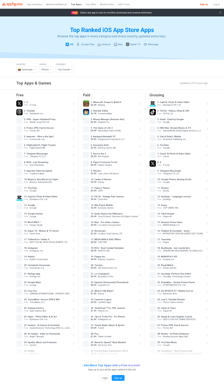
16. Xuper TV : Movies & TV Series (41, 230)
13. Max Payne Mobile (102, 205)
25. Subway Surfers (34, 308)
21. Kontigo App (32, 273)
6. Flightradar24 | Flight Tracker (40, 145)
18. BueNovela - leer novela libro (173, 248)
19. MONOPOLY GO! (167, 256)
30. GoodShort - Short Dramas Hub (174, 351)
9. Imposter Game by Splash (38, 170)
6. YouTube (163, 145)
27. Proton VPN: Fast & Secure (172, 325)
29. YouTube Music (167, 342)
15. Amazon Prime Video (169, 222)
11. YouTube (30, 188)
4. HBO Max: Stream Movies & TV (174, 128)
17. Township (164, 239)
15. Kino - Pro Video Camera (105, 222)
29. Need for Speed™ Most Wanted (108, 342)
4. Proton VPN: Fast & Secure (39, 128)
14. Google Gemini (33, 213)
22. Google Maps (32, 282)
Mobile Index (107, 4)
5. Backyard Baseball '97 (103, 136)
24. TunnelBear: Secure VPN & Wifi (42, 299)
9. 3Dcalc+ (96, 170)
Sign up (204, 4)
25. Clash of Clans (166, 308)
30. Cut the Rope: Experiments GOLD (109, 351)
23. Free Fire (30, 290)
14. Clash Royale (165, 213)
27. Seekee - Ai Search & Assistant (42, 325)
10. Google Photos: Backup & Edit (174, 179)
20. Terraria (96, 265)
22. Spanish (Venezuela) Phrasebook (109, 282)
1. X (26, 102)
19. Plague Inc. (98, 256)
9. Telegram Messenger (169, 170)
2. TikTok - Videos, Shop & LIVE (173, 110)
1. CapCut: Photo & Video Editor (173, 102)
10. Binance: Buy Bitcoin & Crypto (41, 179)
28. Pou (94, 333)
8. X (159, 162)
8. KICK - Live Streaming (36, 162)
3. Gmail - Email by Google (170, 119)
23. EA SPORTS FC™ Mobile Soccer (175, 290)
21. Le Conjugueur (100, 273)
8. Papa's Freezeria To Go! (104, 162)
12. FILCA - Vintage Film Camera (107, 196)
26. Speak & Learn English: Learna (174, 316)
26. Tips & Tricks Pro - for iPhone (108, 316)
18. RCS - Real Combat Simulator (107, 248)
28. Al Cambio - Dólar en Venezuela (42, 333)
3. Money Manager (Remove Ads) (107, 119)
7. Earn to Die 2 (98, 153)
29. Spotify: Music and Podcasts (40, 342)
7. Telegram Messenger (36, 153)
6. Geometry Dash (100, 145)
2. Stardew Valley (99, 110)
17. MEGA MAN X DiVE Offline (106, 239)
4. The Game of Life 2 (102, 128)
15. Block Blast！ (32, 222)
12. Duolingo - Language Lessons (174, 196)
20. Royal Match (165, 265)
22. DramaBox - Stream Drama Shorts (176, 282)
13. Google (29, 205)
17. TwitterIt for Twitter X (36, 239)
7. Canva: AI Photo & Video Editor (174, 153)
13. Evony (162, 205)
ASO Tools (124, 4)
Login (105, 378)
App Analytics (34, 4)
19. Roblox (29, 256)
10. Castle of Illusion (101, 179)
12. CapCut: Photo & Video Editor (41, 196)
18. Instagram (31, 248)
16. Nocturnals (98, 230)
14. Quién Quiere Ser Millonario (107, 213)
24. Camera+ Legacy (101, 299)
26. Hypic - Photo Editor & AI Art (40, 316)
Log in (216, 4)
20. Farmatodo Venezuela (37, 265)
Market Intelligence (56, 4)
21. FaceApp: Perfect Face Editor (174, 273)
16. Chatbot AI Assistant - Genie (173, 230)
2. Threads (29, 110)
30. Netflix (29, 351)
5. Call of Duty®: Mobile (169, 136)
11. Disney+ (163, 188)
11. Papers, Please (100, 188)
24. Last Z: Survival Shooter (171, 299)
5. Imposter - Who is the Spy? (39, 136)
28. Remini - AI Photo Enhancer (173, 333)
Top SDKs (91, 4)
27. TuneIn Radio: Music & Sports (107, 325)
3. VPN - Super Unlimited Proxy (40, 119)
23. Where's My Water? (102, 290)
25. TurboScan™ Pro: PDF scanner (108, 308)
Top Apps (76, 4)
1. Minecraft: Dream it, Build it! (106, 102)
